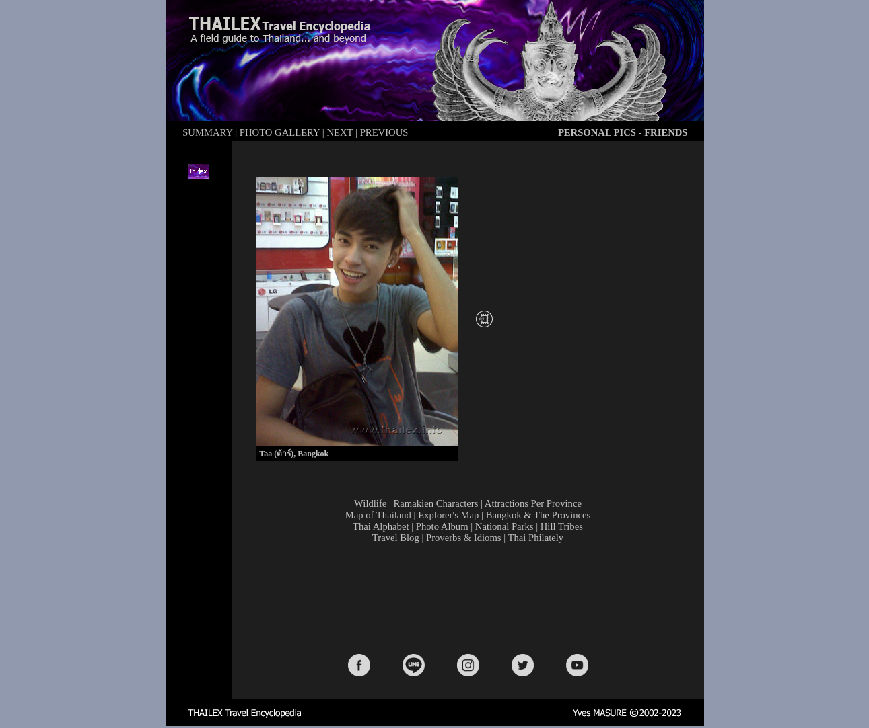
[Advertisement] (470, 597)
